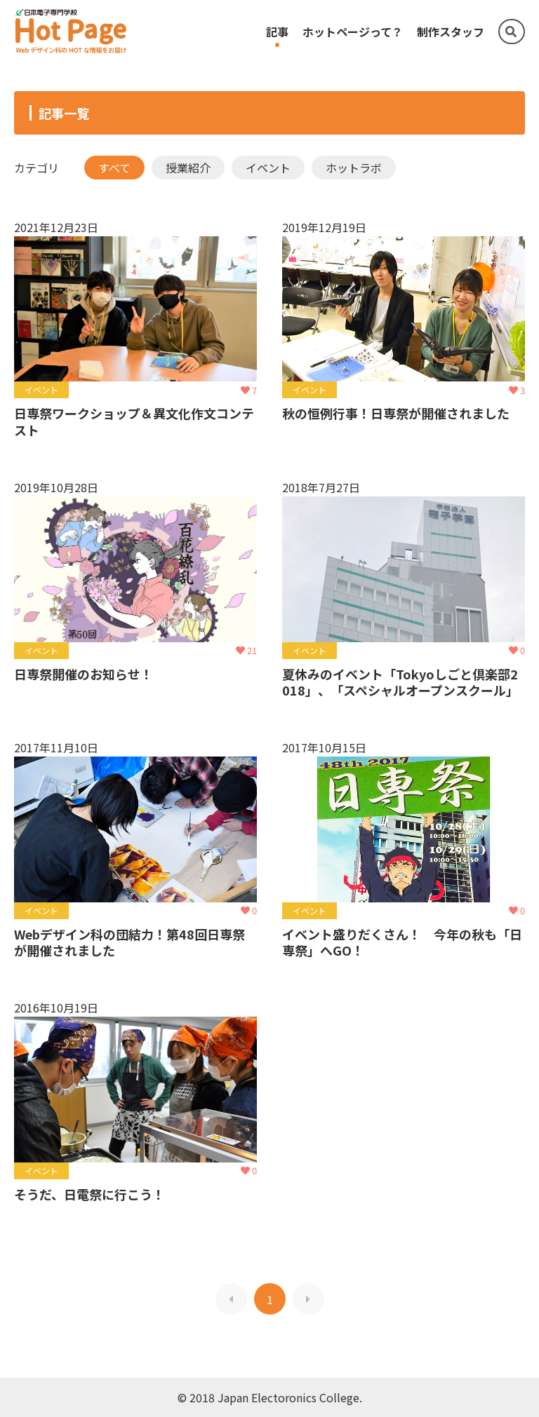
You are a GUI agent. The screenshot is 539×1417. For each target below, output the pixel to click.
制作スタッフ (450, 31)
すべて (114, 167)
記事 (277, 31)
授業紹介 (188, 167)
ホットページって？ (352, 31)
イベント (268, 167)
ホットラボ (354, 167)
